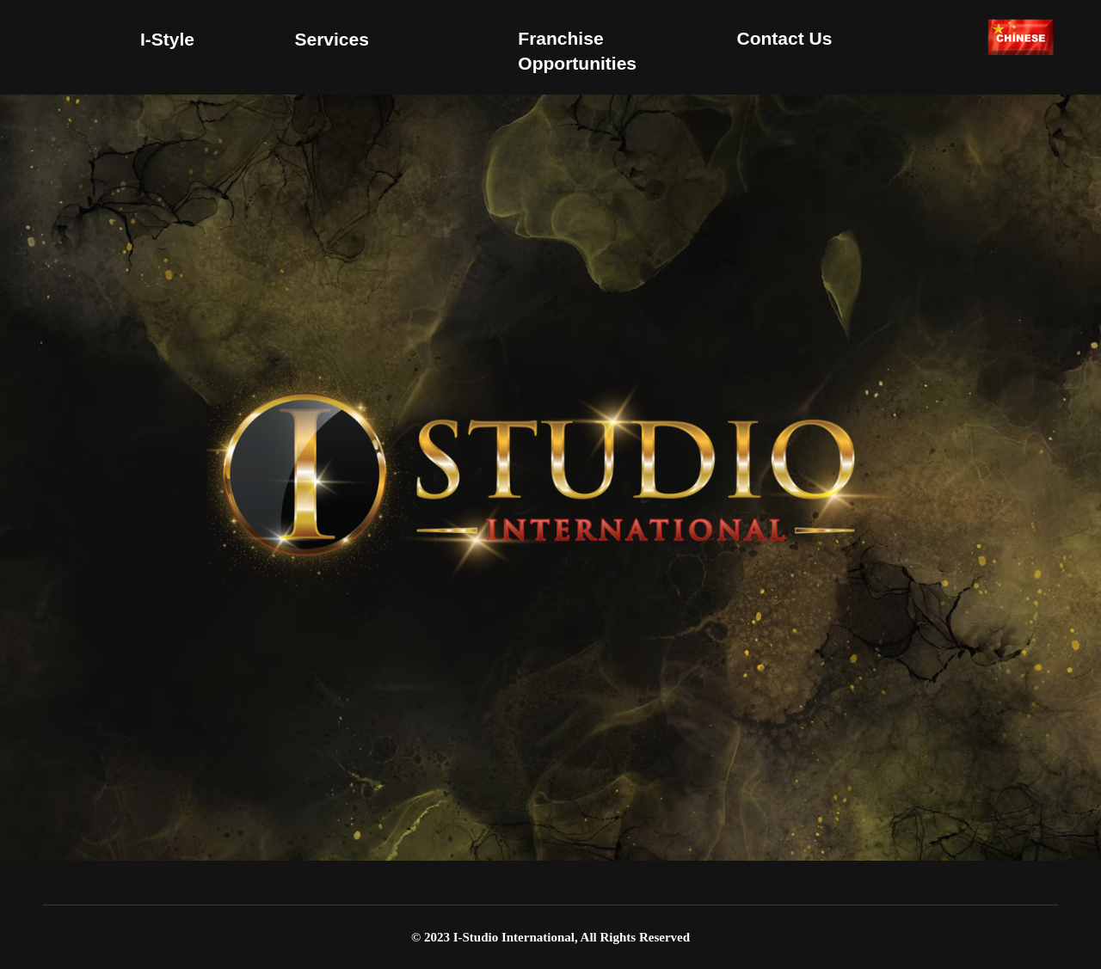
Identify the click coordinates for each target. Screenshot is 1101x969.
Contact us (784, 38)
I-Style (167, 39)
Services (331, 39)
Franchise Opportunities (577, 50)
